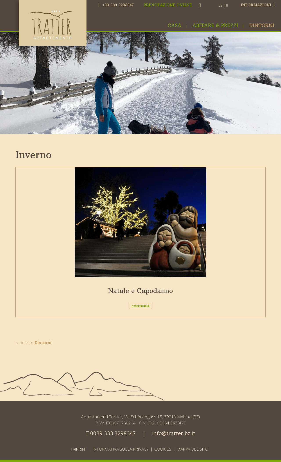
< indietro (33, 343)
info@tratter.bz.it (173, 433)
